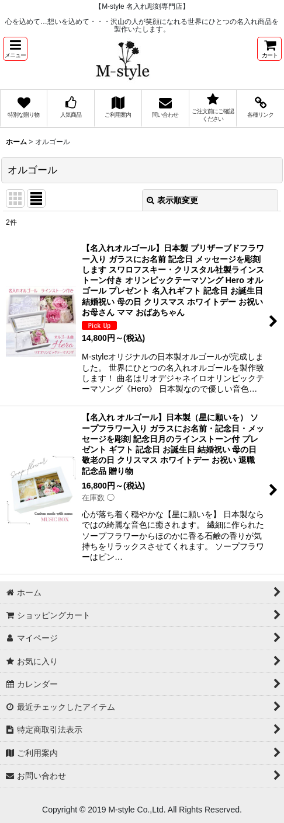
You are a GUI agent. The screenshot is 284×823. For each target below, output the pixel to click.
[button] (15, 49)
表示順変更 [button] (172, 200)
